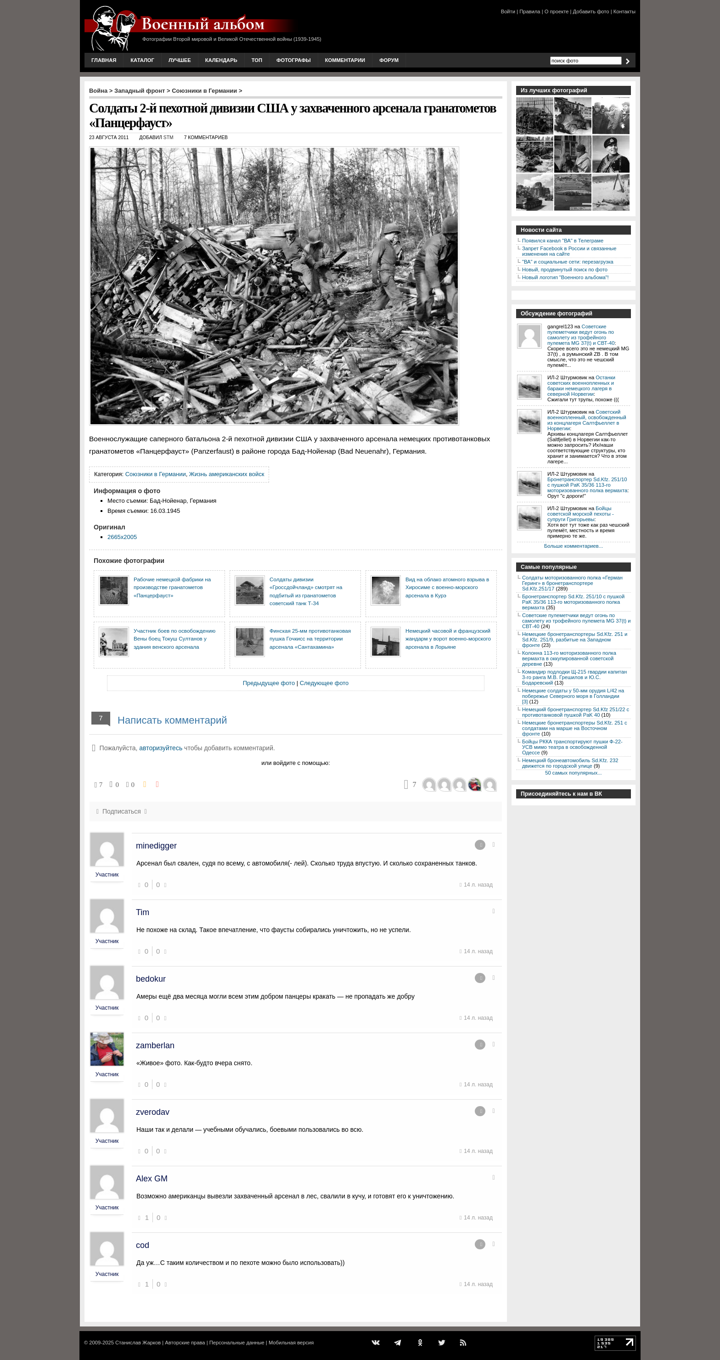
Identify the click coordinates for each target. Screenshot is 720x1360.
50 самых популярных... (573, 773)
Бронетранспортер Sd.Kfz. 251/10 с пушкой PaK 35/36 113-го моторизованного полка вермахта (587, 485)
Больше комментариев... (573, 546)
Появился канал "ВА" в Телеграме (562, 240)
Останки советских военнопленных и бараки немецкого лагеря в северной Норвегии (581, 386)
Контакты (624, 11)
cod (142, 1245)
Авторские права (185, 1342)
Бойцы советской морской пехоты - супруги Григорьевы (580, 514)
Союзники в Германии (204, 90)
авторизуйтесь (160, 748)
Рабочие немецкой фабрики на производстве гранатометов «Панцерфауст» (172, 587)
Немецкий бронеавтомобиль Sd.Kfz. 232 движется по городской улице (570, 763)
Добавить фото (591, 11)
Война (98, 90)
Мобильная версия (291, 1342)
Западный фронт (139, 90)
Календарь (221, 60)
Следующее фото (324, 683)
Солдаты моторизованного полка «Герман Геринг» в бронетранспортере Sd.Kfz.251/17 (572, 583)
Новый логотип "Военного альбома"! (565, 277)
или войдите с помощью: (295, 762)
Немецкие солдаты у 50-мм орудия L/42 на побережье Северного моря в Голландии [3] (573, 696)
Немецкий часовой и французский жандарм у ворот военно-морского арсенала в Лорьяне (448, 639)
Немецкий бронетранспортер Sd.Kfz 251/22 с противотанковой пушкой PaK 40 (575, 712)
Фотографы (293, 60)
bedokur (151, 978)
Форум (389, 60)
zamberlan (155, 1045)
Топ (257, 60)
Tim (142, 912)
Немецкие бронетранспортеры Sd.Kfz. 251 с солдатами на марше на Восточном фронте (574, 728)
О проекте (557, 11)
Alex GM (152, 1178)
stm (168, 137)
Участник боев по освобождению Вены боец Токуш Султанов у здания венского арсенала (174, 639)
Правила (529, 11)
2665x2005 (122, 537)
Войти (508, 11)
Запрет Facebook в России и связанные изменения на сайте (569, 251)
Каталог (142, 60)
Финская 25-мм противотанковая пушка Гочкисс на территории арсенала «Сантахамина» (310, 639)
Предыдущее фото (269, 683)
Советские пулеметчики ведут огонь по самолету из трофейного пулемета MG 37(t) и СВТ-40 (580, 335)
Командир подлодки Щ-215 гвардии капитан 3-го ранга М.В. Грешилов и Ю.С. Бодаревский (574, 677)
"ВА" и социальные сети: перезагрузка (567, 261)
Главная (103, 60)
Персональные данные (236, 1342)
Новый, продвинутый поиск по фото (565, 269)
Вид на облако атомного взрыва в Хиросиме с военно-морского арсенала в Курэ (447, 587)
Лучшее (180, 60)
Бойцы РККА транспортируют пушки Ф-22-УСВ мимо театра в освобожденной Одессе (572, 747)
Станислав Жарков (138, 1342)
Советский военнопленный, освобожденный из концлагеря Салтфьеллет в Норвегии (586, 420)
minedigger (156, 845)
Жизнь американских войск (226, 474)
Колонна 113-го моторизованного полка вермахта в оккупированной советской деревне (569, 658)
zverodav (152, 1112)
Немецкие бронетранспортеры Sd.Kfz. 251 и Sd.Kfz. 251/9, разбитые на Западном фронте (574, 639)
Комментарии (345, 60)
